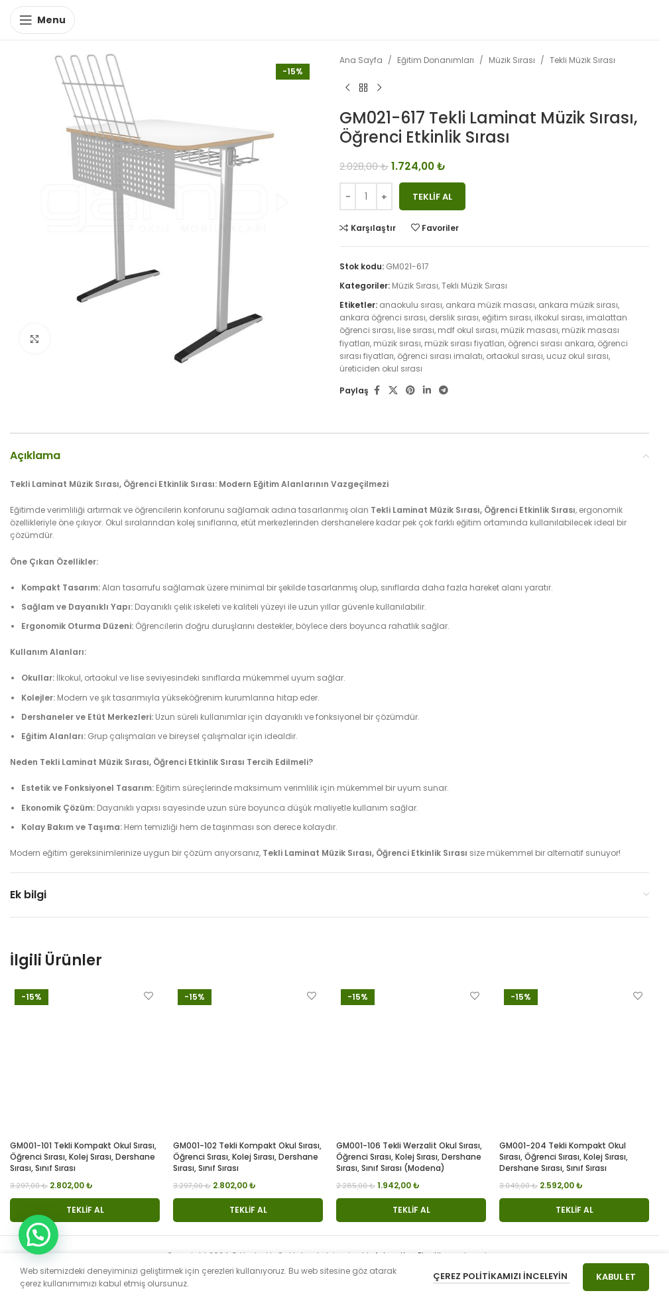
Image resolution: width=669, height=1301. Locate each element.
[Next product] (379, 88)
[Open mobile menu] (42, 20)
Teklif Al (432, 196)
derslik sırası (454, 317)
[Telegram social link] (443, 390)
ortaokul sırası (514, 356)
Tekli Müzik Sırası (582, 60)
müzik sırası (397, 343)
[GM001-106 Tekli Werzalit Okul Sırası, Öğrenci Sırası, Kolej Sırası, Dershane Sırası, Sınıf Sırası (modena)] (411, 1059)
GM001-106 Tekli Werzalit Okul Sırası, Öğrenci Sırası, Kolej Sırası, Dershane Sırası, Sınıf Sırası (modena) (409, 1157)
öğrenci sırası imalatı (440, 356)
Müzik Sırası (512, 60)
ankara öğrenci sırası (382, 317)
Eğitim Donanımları (435, 60)
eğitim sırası (506, 317)
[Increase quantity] (384, 196)
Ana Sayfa (361, 60)
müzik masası (529, 330)
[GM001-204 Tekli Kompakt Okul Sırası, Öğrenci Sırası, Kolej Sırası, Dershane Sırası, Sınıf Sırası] (574, 1059)
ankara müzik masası (490, 304)
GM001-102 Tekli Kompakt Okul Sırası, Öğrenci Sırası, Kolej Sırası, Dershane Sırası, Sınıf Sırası (247, 1157)
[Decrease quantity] (347, 196)
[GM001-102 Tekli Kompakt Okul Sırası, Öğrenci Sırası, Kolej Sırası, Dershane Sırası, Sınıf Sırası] (248, 1059)
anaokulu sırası (410, 304)
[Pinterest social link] (410, 390)
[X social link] (393, 390)
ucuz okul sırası (577, 356)
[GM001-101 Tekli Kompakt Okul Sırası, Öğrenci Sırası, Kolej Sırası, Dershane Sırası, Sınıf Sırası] (85, 1059)
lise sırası (415, 330)
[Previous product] (347, 88)
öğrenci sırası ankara (551, 343)
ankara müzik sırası (578, 304)
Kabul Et (616, 1276)
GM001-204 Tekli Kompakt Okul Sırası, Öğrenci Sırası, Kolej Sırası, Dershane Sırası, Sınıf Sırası (563, 1157)
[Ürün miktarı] (366, 196)
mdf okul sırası (467, 330)
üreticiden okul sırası (380, 368)
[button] (85, 1210)
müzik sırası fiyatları (464, 343)
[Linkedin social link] (427, 390)
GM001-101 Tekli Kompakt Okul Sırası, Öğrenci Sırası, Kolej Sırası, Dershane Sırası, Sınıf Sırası (83, 1157)
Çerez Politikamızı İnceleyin (501, 1276)
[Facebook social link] (377, 390)
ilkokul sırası (558, 317)
